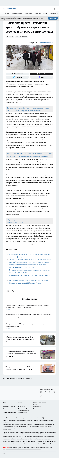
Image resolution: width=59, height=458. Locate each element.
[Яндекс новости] (17, 74)
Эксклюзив (6, 13)
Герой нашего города (41, 13)
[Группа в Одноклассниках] (45, 392)
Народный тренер (17, 13)
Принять (53, 18)
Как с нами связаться (8, 408)
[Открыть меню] (4, 8)
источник (41, 244)
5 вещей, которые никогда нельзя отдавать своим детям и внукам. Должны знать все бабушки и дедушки (29, 307)
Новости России (21, 37)
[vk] (8, 291)
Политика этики (37, 406)
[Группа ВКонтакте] (41, 392)
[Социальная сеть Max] (41, 77)
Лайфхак (10, 37)
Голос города (28, 13)
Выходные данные (22, 412)
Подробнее (6, 422)
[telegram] (13, 291)
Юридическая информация (9, 412)
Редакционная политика (39, 408)
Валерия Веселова (46, 43)
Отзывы (20, 402)
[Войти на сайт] (54, 8)
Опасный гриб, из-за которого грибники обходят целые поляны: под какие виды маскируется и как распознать (29, 317)
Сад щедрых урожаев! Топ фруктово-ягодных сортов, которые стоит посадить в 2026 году (29, 326)
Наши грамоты (21, 406)
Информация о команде (9, 406)
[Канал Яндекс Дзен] (41, 74)
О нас (4, 402)
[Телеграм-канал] (17, 77)
